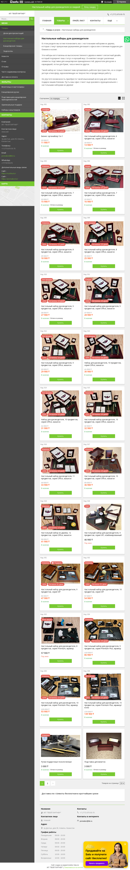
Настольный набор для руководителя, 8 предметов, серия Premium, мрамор (59, 647)
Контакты (95, 21)
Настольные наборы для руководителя (13, 39)
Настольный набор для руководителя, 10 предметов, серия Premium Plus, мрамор (59, 704)
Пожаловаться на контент (73, 867)
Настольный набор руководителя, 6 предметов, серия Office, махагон (100, 137)
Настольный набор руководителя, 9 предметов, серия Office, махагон (57, 307)
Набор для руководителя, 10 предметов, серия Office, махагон (102, 364)
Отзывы (5, 66)
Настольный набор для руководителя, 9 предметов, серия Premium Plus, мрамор (102, 647)
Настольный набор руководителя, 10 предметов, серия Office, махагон (101, 420)
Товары (5, 28)
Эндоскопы (8, 51)
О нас (4, 61)
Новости (5, 56)
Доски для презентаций (13, 33)
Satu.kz (76, 865)
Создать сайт (29, 2)
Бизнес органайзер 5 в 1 (52, 136)
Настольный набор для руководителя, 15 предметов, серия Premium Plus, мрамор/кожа (103, 705)
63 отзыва (108, 2)
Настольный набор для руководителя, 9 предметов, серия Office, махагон (102, 307)
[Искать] (31, 19)
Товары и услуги (53, 30)
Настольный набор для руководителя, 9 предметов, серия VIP (59, 590)
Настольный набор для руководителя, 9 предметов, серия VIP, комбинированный (103, 534)
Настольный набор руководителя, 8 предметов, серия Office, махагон (57, 250)
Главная (46, 21)
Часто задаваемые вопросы (14, 72)
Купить (61, 150)
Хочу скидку (90, 7)
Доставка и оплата (10, 77)
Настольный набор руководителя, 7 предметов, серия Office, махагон (57, 194)
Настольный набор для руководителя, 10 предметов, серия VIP (103, 590)
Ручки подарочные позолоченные (56, 762)
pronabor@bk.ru (8, 156)
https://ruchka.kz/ (9, 173)
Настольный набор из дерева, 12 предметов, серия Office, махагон (56, 534)
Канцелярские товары (12, 46)
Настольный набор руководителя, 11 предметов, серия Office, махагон (58, 477)
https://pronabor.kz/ (10, 179)
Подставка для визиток (95, 762)
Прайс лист (79, 21)
